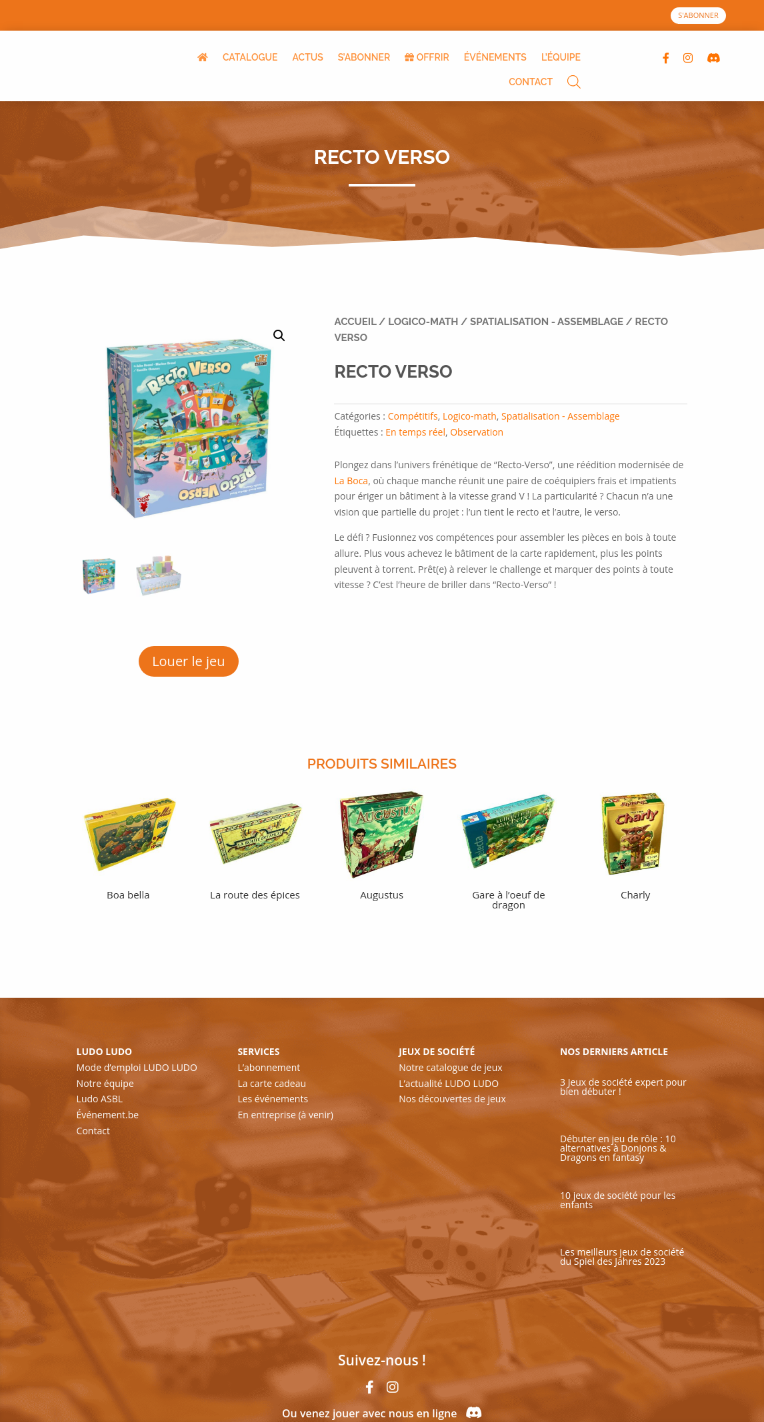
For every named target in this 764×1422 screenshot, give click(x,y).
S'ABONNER (698, 15)
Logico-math (423, 322)
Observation (476, 432)
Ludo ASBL (100, 1098)
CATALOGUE (250, 57)
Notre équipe (105, 1083)
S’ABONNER (364, 57)
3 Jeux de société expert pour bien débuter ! (623, 1087)
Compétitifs (413, 416)
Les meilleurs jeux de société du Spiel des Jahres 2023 (622, 1256)
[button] (279, 336)
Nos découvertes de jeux (452, 1098)
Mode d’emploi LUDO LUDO (137, 1067)
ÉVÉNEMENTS (495, 57)
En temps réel (415, 432)
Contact (93, 1130)
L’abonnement (268, 1067)
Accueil (355, 322)
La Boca (351, 480)
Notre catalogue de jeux (450, 1067)
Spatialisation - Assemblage (546, 322)
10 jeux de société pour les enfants (617, 1200)
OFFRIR (427, 57)
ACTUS (308, 57)
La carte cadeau (271, 1083)
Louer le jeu (188, 661)
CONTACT (531, 82)
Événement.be (108, 1114)
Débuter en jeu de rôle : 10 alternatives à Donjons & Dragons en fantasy (618, 1148)
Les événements (272, 1098)
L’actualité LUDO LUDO (449, 1083)
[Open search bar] (574, 83)
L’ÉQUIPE (561, 57)
